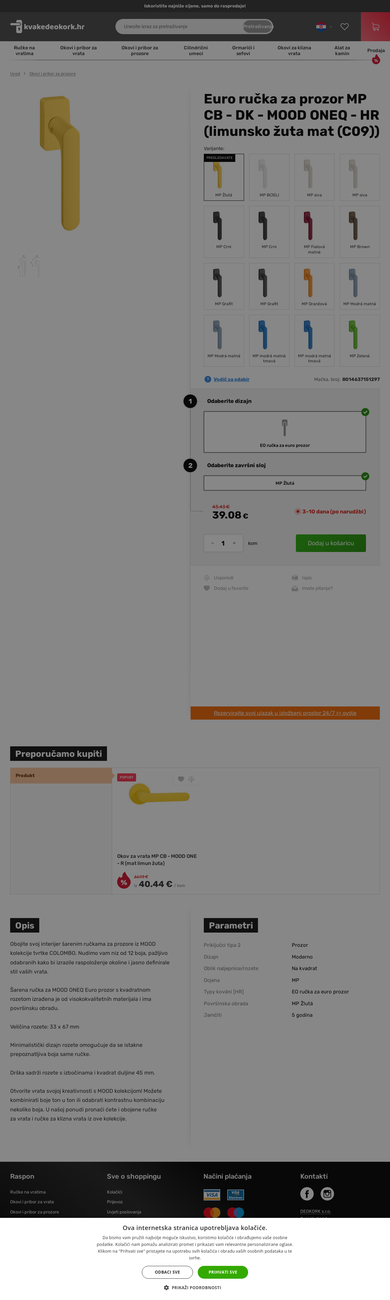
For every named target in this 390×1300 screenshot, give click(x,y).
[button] (195, 1288)
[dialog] (195, 650)
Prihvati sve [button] (223, 1272)
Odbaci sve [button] (167, 1272)
